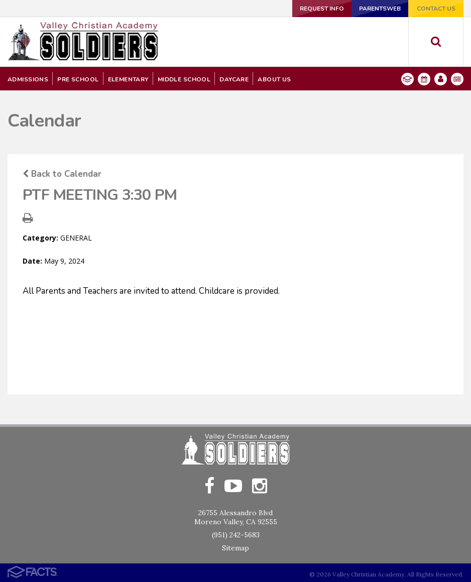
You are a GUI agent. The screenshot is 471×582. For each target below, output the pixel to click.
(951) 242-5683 (236, 534)
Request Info (322, 9)
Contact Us (436, 9)
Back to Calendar (62, 174)
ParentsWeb (380, 9)
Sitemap (235, 547)
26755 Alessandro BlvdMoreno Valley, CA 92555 (235, 517)
